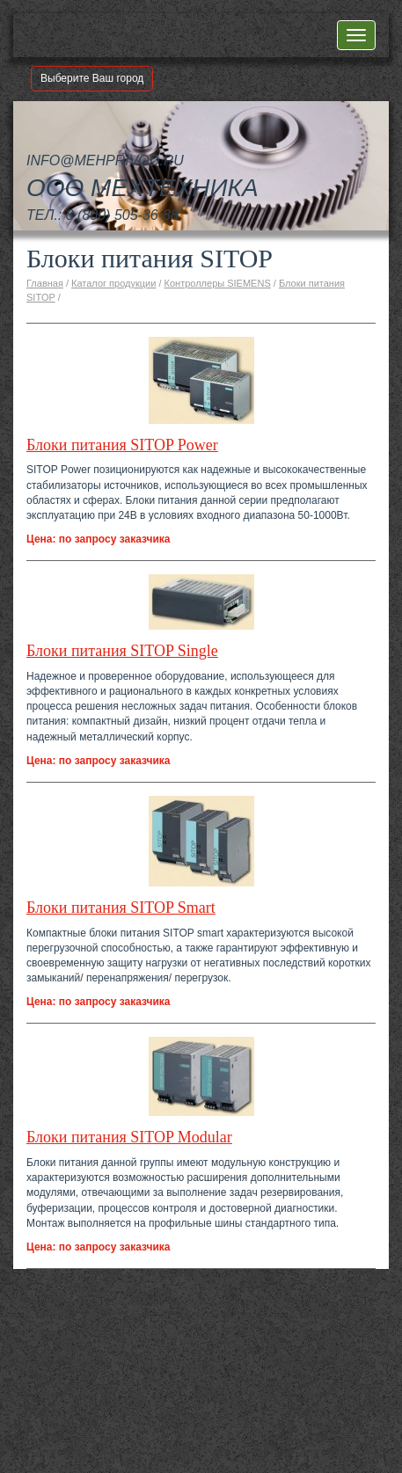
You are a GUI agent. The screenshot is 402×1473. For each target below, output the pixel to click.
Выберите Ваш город (91, 78)
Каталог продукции (113, 283)
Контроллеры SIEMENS (217, 283)
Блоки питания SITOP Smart (121, 907)
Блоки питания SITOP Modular (129, 1137)
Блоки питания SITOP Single (122, 651)
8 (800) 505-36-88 (122, 215)
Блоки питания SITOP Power (122, 445)
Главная (44, 283)
